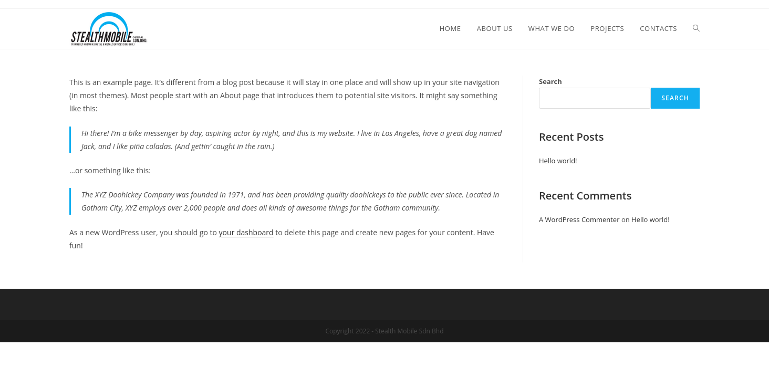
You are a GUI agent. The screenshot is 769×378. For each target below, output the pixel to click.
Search (550, 81)
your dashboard (246, 232)
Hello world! (558, 160)
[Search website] (696, 28)
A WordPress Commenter (579, 219)
